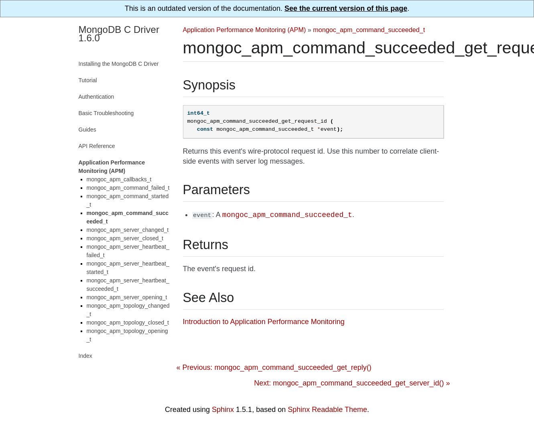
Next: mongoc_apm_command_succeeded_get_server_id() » (352, 383)
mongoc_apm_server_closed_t (125, 238)
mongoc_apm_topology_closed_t (128, 322)
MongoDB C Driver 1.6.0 (119, 33)
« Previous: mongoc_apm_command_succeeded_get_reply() (274, 367)
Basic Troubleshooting (106, 113)
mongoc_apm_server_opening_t (127, 297)
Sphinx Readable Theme (327, 409)
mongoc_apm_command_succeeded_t (369, 29)
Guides (87, 129)
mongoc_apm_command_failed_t (128, 188)
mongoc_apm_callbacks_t (119, 179)
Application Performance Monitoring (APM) (244, 29)
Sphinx (223, 409)
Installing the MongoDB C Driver (119, 64)
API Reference (97, 146)
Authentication (96, 96)
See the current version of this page (345, 8)
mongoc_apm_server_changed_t (128, 230)
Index (85, 356)
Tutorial (88, 80)
